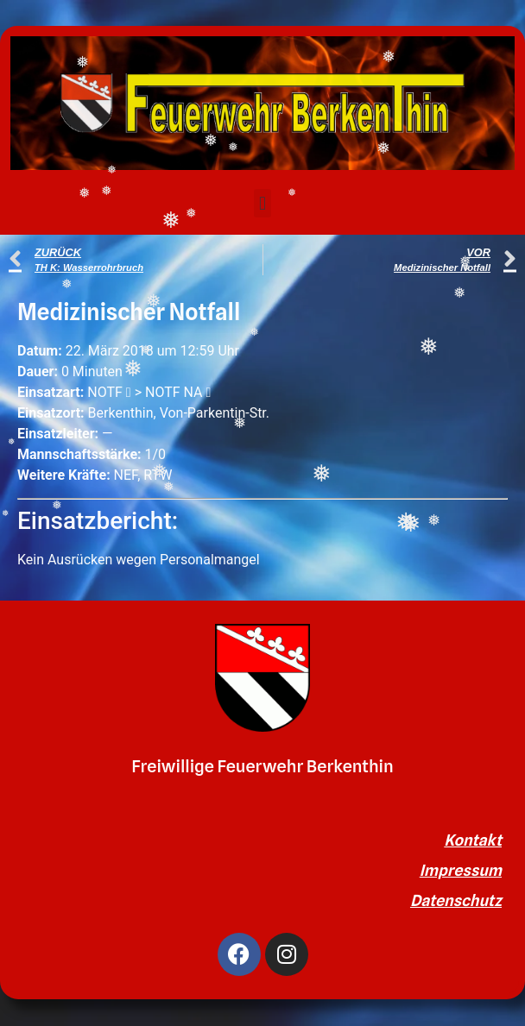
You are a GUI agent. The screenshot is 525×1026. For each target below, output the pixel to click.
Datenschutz (456, 900)
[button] (262, 203)
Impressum (461, 870)
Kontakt (473, 840)
